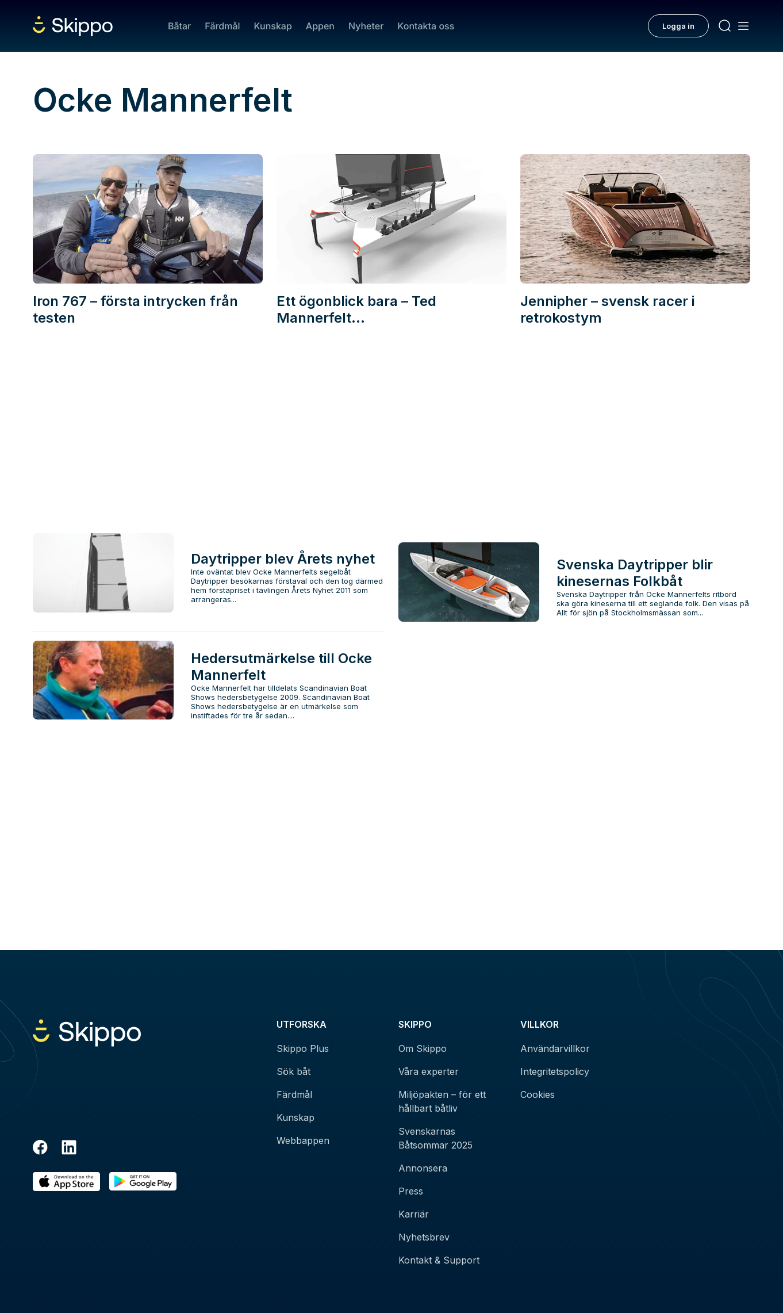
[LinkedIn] (69, 1149)
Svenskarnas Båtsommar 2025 (435, 1138)
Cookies (537, 1094)
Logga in (678, 25)
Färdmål (222, 26)
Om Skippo (422, 1048)
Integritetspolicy (554, 1071)
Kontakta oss (425, 26)
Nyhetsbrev (424, 1237)
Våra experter (428, 1071)
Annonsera (422, 1168)
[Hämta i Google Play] (142, 1181)
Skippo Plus (303, 1048)
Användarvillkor (555, 1048)
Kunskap (273, 26)
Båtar (179, 26)
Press (410, 1191)
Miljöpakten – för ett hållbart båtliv (442, 1101)
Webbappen (303, 1140)
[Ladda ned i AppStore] (66, 1181)
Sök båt (293, 1071)
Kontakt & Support (438, 1260)
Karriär (413, 1214)
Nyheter (365, 26)
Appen (320, 26)
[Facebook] (40, 1149)
